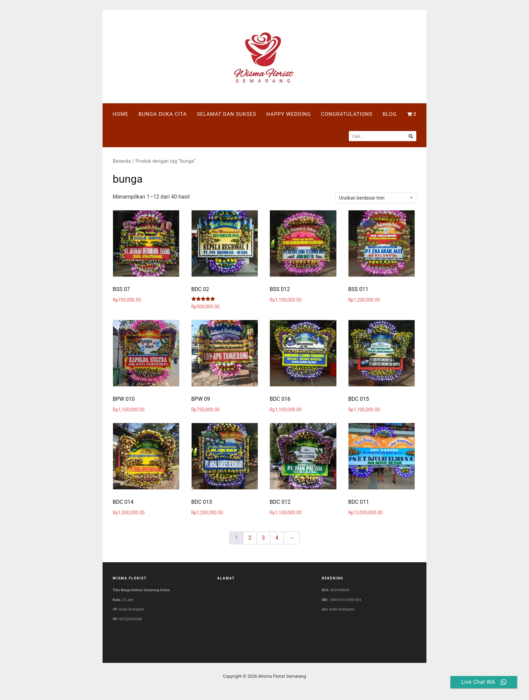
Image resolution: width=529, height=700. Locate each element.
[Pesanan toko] (375, 197)
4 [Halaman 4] (276, 538)
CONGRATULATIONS (346, 114)
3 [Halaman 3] (263, 538)
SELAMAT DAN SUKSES (226, 114)
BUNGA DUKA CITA (163, 114)
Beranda (122, 161)
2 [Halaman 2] (249, 538)
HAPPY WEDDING (289, 114)
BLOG (390, 114)
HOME (121, 114)
